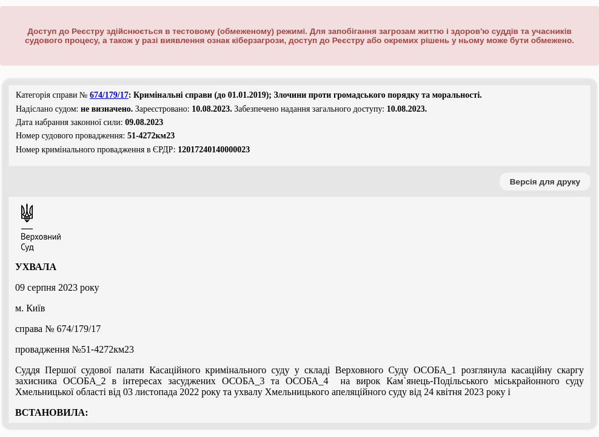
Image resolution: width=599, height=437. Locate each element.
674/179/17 (109, 95)
